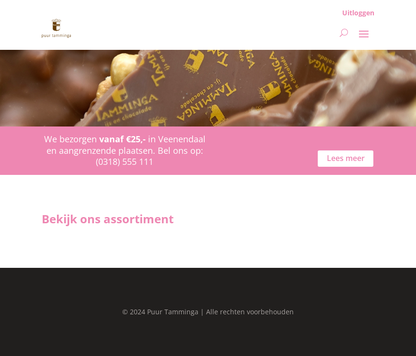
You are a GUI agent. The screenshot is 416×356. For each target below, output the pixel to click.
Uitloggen (358, 12)
